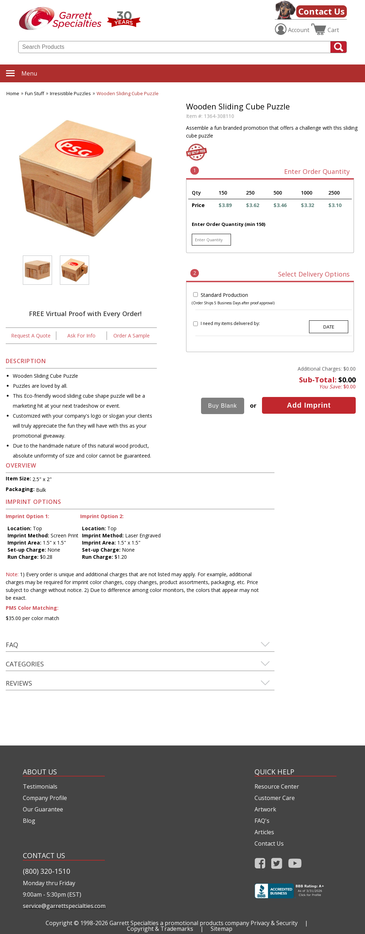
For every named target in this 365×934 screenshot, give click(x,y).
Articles (264, 832)
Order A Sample (131, 335)
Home (12, 93)
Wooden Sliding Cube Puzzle (128, 93)
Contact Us (321, 11)
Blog (29, 821)
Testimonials (40, 786)
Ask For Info (81, 335)
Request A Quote (31, 335)
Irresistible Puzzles (70, 93)
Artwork (265, 809)
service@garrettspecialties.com (64, 906)
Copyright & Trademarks (160, 929)
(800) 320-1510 (46, 871)
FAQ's (262, 821)
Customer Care (275, 798)
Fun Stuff (34, 93)
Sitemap (221, 929)
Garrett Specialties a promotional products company (179, 923)
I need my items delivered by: (230, 323)
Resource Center (277, 786)
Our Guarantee (43, 809)
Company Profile (45, 798)
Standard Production (224, 294)
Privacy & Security (274, 923)
